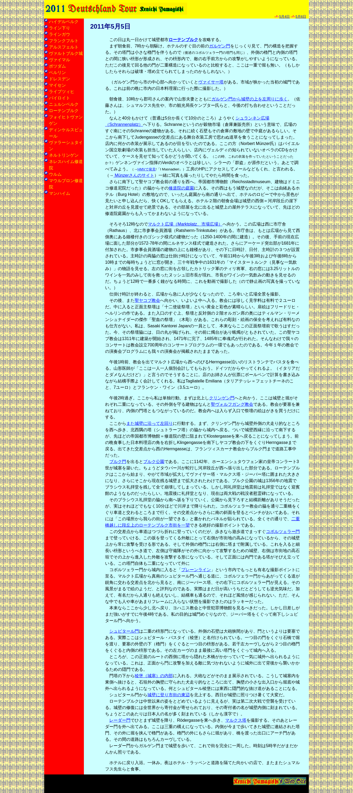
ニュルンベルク (64, 104)
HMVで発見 (146, 169)
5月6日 (301, 17)
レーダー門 (119, 720)
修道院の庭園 (181, 188)
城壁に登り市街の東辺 (168, 695)
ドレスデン (59, 79)
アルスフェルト (64, 47)
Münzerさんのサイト (134, 175)
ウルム (55, 174)
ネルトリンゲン (64, 155)
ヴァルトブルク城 (66, 53)
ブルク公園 (153, 461)
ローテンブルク (183, 39)
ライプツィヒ (61, 91)
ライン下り (59, 28)
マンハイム (59, 193)
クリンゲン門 (221, 398)
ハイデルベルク (64, 21)
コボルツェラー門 (283, 531)
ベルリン (57, 72)
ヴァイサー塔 (211, 82)
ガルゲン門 (219, 46)
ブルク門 (117, 461)
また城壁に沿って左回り (149, 423)
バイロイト (59, 98)
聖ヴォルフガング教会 (232, 404)
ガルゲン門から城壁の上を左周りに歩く (249, 99)
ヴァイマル (59, 60)
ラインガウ (59, 34)
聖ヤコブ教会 (147, 300)
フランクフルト (64, 40)
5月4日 (284, 17)
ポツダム (57, 66)
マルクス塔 (235, 720)
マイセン (57, 85)
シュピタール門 (124, 631)
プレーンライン (196, 569)
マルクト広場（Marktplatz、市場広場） (185, 224)
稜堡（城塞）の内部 (154, 675)
